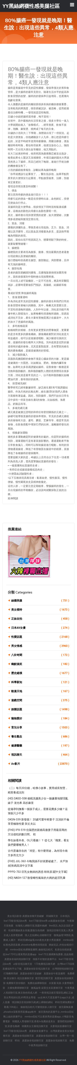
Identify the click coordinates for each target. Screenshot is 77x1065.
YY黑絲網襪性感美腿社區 (32, 1060)
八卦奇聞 (40, 655)
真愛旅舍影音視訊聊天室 (37, 968)
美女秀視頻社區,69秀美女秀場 (20, 997)
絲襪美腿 (40, 600)
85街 (17, 1040)
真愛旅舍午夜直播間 (55, 973)
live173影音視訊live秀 (15, 920)
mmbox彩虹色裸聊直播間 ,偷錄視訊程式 (31, 949)
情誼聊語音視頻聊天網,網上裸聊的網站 (32, 1002)
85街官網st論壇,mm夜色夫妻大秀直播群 (39, 940)
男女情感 (40, 646)
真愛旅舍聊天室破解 (31, 973)
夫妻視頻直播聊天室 (61, 1026)
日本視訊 (65, 916)
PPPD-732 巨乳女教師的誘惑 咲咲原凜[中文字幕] (37, 871)
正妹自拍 (40, 618)
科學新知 (40, 682)
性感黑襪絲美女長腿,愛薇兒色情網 (26, 930)
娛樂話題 (40, 709)
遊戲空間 (40, 700)
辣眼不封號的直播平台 (45, 959)
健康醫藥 (40, 745)
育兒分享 (40, 727)
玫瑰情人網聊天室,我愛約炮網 (31, 925)
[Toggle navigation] (72, 4)
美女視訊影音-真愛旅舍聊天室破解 (25, 916)
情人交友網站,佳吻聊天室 (38, 935)
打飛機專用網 (11, 973)
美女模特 (40, 609)
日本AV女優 (40, 627)
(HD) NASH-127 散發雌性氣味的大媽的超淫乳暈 (36, 877)
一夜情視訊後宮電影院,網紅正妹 (56, 992)
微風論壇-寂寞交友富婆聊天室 (47, 987)
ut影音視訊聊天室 (23, 964)
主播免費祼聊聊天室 (18, 987)
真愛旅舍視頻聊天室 (23, 1035)
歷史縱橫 (40, 673)
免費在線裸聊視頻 (37, 983)
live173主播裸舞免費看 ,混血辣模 (56, 954)
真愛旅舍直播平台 (39, 1031)
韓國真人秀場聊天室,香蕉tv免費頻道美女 (34, 1021)
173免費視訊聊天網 (45, 964)
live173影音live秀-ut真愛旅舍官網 (47, 920)
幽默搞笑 (40, 664)
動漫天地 (40, 691)
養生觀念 (40, 736)
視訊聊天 (40, 754)
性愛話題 (40, 637)
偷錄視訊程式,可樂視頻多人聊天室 (38, 1007)
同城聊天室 (52, 916)
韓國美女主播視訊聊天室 (35, 1026)
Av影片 (40, 763)
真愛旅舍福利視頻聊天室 (17, 959)
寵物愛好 (40, 718)
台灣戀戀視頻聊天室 (63, 968)
